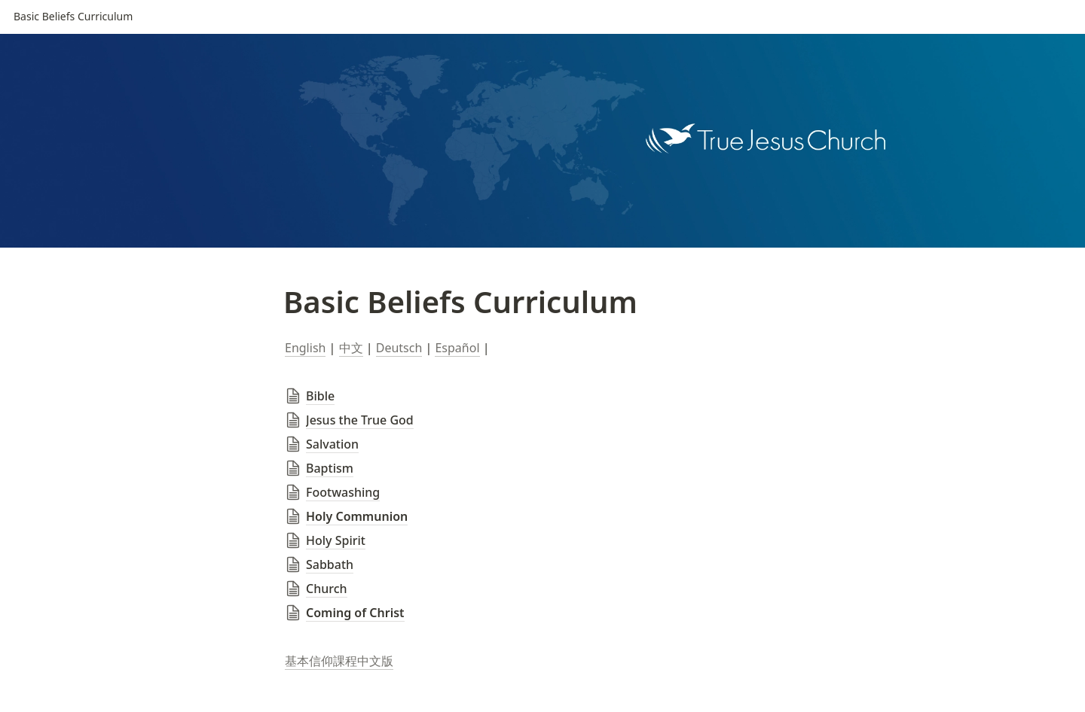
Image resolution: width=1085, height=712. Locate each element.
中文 (351, 347)
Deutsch (399, 347)
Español (457, 347)
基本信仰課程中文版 (339, 661)
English (305, 347)
